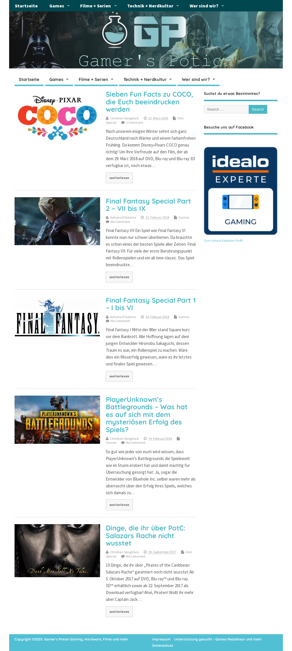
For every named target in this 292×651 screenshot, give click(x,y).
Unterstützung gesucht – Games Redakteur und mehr (218, 639)
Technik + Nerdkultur (150, 6)
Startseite (26, 6)
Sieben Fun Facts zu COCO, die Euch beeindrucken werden (149, 101)
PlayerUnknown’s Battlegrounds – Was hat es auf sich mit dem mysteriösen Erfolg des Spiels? (147, 414)
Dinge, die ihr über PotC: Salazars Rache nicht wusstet (146, 535)
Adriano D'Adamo (123, 217)
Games (56, 6)
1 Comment (134, 122)
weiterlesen (119, 178)
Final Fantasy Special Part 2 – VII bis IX (148, 205)
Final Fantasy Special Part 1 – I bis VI (151, 304)
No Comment (120, 221)
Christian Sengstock (124, 118)
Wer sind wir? (204, 6)
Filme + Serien (95, 6)
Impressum (161, 639)
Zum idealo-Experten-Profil (223, 240)
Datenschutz (162, 645)
